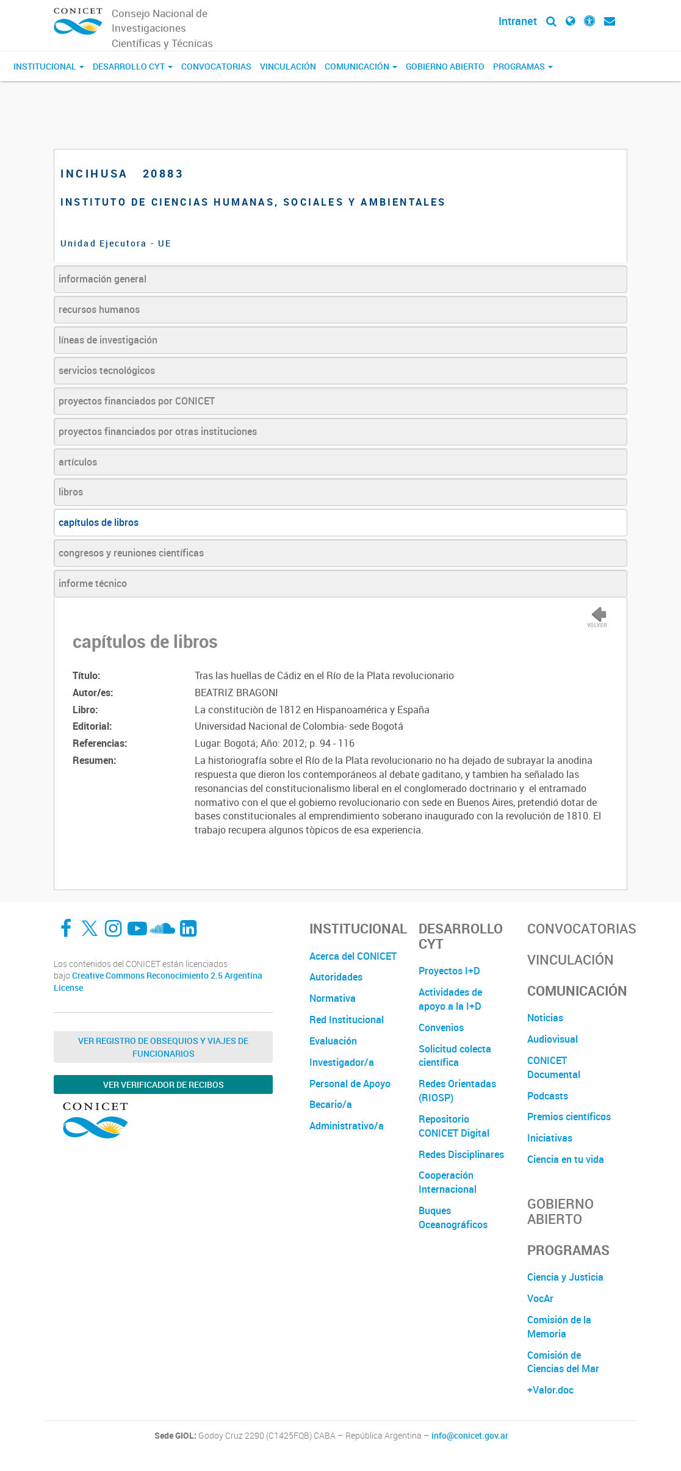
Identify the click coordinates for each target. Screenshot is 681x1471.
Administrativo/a (346, 1125)
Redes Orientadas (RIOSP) (457, 1090)
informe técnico (93, 583)
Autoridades (335, 977)
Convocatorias (216, 66)
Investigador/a (341, 1062)
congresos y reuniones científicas (131, 552)
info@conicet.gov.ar (469, 1435)
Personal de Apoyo (350, 1083)
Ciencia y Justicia (565, 1277)
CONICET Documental (553, 1067)
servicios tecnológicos (107, 370)
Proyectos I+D (449, 970)
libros (71, 491)
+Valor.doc (550, 1390)
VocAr (540, 1298)
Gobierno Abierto (445, 66)
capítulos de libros (99, 522)
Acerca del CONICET (353, 956)
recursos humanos (99, 309)
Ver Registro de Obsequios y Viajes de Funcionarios (163, 1047)
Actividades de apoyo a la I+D (450, 999)
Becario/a (330, 1104)
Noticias (545, 1017)
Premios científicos (569, 1116)
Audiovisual (552, 1039)
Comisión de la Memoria (559, 1326)
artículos (78, 462)
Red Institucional (346, 1019)
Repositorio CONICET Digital (454, 1126)
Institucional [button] (48, 66)
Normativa (332, 998)
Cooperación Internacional (448, 1182)
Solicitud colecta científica (455, 1056)
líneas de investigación (108, 340)
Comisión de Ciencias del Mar (563, 1362)
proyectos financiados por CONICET (137, 401)
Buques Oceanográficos (453, 1217)
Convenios (441, 1027)
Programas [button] (523, 66)
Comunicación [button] (361, 66)
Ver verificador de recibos (163, 1084)
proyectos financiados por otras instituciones (158, 431)
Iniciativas (549, 1138)
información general (102, 279)
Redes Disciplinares (461, 1154)
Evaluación (333, 1041)
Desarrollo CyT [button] (133, 66)
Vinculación (288, 66)
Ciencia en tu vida (565, 1159)
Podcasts (547, 1095)
